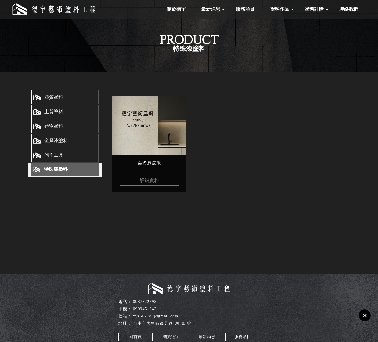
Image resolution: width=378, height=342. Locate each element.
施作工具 (53, 155)
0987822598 (145, 301)
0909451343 (145, 309)
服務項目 (245, 9)
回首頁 (135, 337)
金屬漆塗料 (56, 140)
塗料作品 (279, 9)
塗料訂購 (314, 9)
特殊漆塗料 (56, 169)
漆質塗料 (53, 97)
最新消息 (210, 9)
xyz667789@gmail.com (156, 316)
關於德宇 (176, 9)
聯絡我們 (348, 9)
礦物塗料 (53, 126)
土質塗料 (53, 111)
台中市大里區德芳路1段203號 (162, 323)
